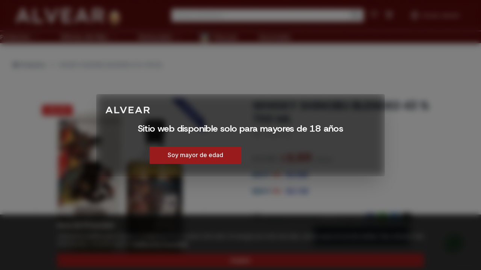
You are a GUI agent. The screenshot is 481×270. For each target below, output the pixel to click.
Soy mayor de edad (195, 155)
